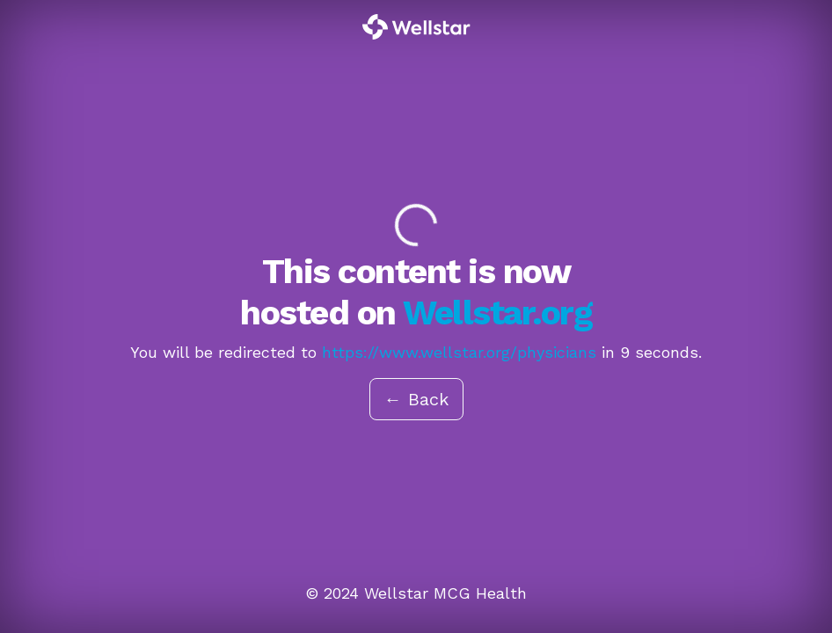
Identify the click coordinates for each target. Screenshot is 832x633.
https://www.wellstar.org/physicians (459, 352)
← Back (416, 399)
